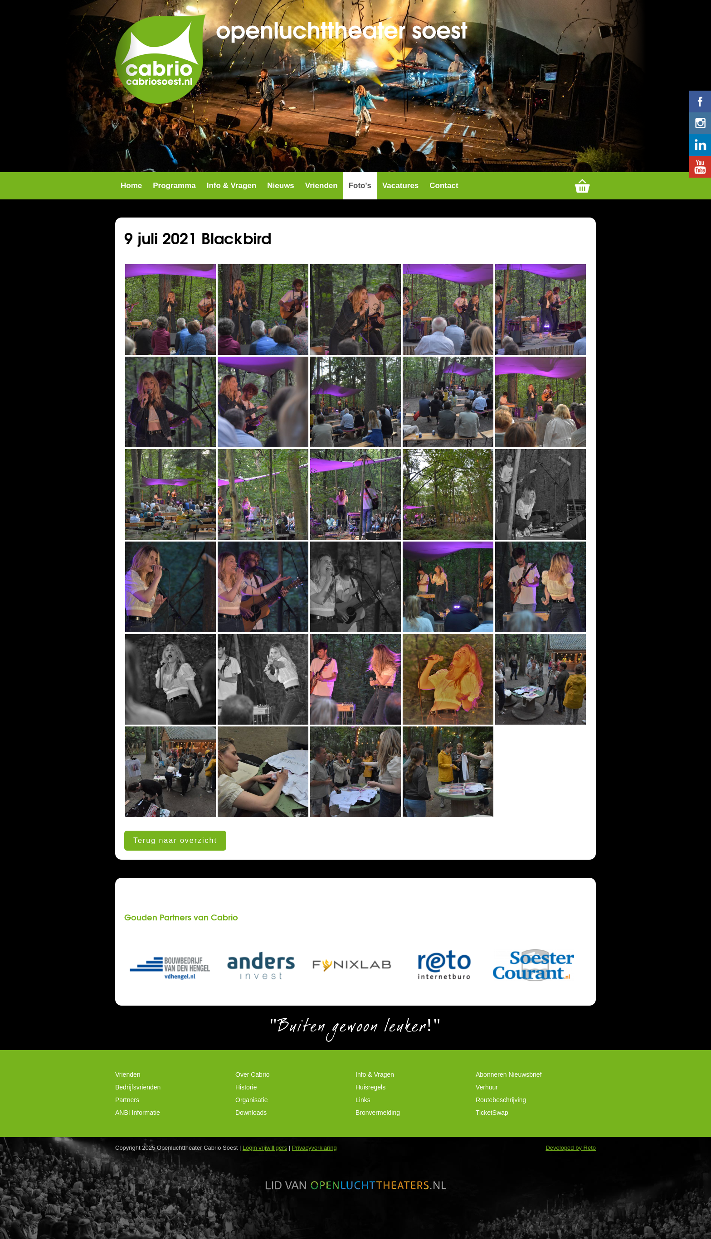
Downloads (251, 1121)
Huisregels (370, 1096)
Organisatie (251, 1109)
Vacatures (400, 194)
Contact (443, 194)
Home (131, 194)
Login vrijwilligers (265, 1156)
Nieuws (280, 194)
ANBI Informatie (137, 1121)
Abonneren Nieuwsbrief (509, 1083)
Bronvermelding (378, 1121)
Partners (127, 1109)
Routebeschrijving (501, 1109)
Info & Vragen (232, 194)
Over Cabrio (252, 1083)
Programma (174, 194)
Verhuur (487, 1096)
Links (363, 1109)
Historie (246, 1096)
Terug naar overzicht (175, 849)
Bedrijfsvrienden (138, 1096)
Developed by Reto (570, 1156)
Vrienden (321, 194)
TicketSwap (492, 1121)
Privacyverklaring (314, 1156)
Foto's (360, 194)
